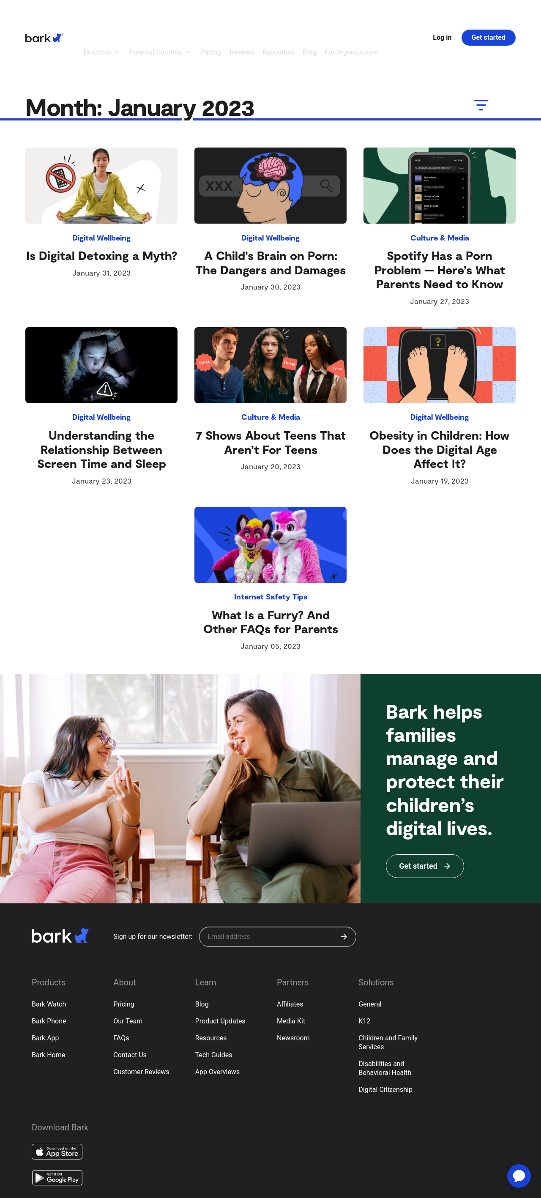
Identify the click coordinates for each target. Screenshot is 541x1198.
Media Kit (291, 975)
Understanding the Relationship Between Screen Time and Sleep (101, 402)
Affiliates (290, 958)
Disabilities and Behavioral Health (384, 1021)
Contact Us (130, 1008)
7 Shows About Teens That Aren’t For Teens (271, 395)
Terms (62, 1186)
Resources (211, 991)
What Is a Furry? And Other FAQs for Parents (270, 575)
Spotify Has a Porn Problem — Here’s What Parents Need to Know (439, 223)
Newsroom (293, 991)
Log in (442, 14)
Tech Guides (213, 1008)
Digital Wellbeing (101, 191)
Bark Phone (49, 975)
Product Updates (220, 975)
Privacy (39, 1186)
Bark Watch (49, 958)
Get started (488, 14)
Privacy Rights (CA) (97, 1186)
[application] (519, 1176)
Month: (142, 60)
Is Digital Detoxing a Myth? (101, 209)
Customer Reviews (141, 1025)
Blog (202, 958)
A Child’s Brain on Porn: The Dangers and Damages (271, 216)
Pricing (123, 958)
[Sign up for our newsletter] (277, 890)
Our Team (127, 975)
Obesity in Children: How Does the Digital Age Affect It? (439, 402)
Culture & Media (439, 191)
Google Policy (140, 1186)
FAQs (121, 991)
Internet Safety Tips (270, 550)
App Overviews (217, 1025)
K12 (364, 975)
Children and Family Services (388, 995)
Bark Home (48, 1008)
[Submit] (344, 890)
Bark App (45, 991)
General (369, 958)
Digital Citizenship (385, 1043)
